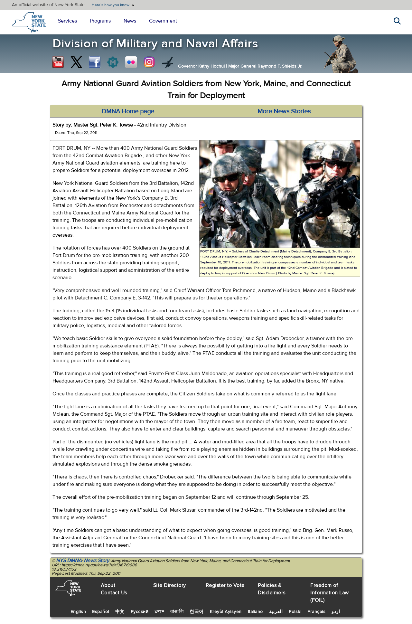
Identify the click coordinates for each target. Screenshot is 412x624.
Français (316, 612)
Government (163, 21)
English (78, 612)
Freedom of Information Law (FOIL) (329, 592)
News (130, 21)
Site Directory (169, 585)
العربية (276, 612)
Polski (295, 612)
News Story (96, 560)
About (108, 585)
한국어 (197, 612)
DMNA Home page (128, 111)
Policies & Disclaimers (272, 589)
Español (100, 612)
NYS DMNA (69, 560)
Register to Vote (225, 585)
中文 (120, 612)
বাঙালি (177, 612)
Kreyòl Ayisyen (226, 612)
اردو (336, 612)
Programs (100, 21)
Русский (140, 612)
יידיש (159, 612)
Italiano (255, 612)
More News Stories (284, 111)
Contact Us (114, 593)
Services (67, 21)
